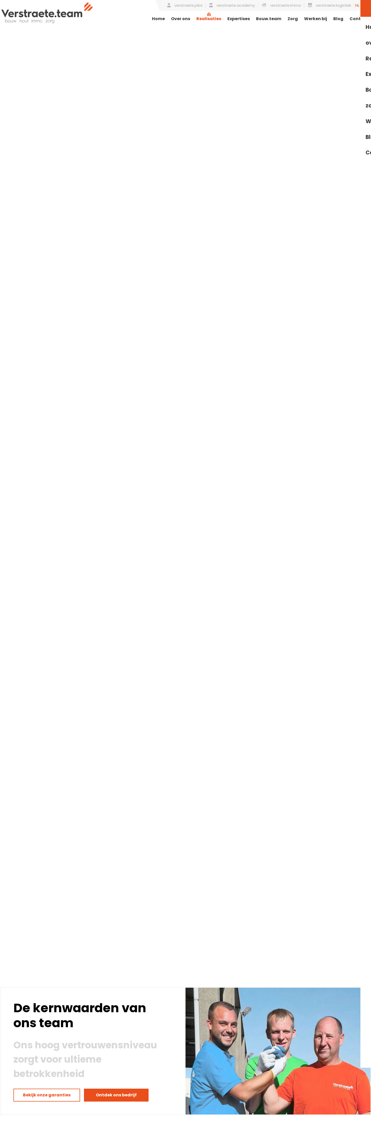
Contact (359, 19)
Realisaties (208, 19)
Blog (338, 19)
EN (365, 5)
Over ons (180, 19)
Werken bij (315, 19)
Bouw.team (268, 19)
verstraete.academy (232, 5)
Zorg (293, 19)
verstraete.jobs (185, 5)
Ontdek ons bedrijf (116, 1095)
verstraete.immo (281, 5)
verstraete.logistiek (329, 5)
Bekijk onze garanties (47, 1095)
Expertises (238, 19)
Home (158, 19)
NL (357, 5)
